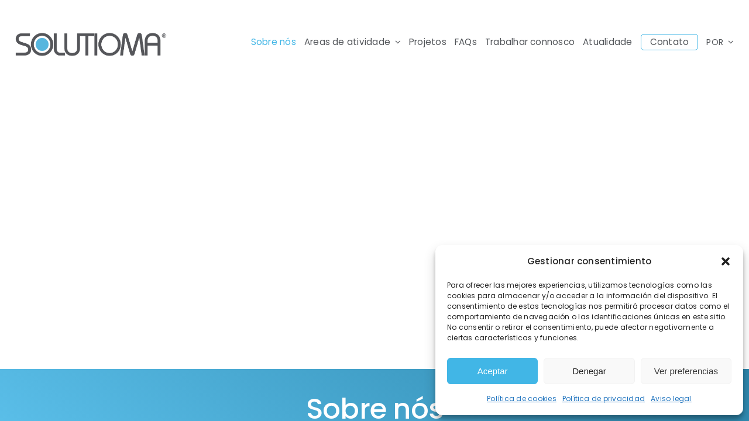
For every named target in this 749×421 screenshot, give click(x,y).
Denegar (589, 371)
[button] (725, 261)
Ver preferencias (686, 371)
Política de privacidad (603, 398)
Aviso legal (671, 398)
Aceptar (492, 371)
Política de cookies (521, 398)
